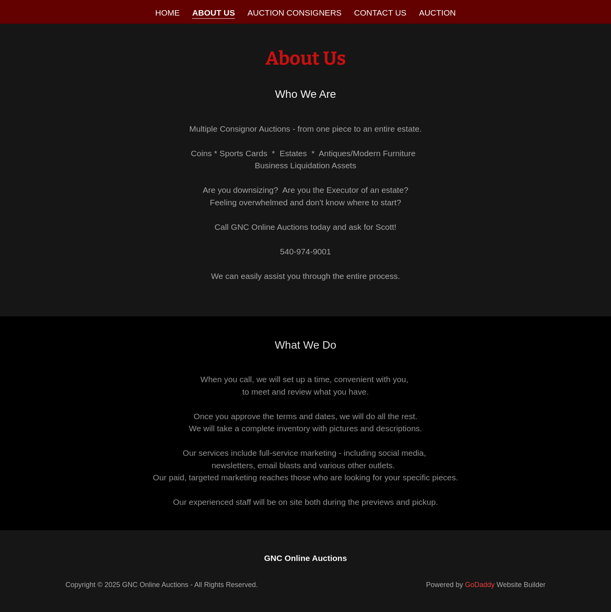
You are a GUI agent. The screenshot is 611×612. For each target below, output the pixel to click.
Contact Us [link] (380, 12)
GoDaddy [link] (479, 585)
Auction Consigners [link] (294, 12)
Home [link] (167, 12)
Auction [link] (437, 12)
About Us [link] (213, 12)
